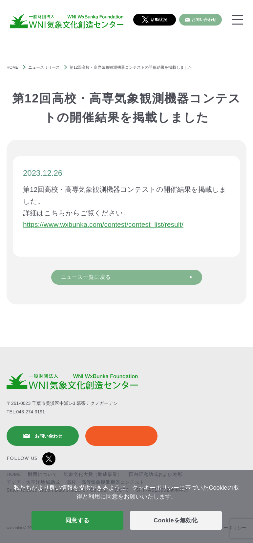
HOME (12, 67)
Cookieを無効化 (176, 520)
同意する (77, 520)
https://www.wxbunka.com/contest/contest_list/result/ (103, 224)
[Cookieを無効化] (245, 506)
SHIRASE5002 (121, 436)
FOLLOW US (31, 458)
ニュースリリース (44, 67)
